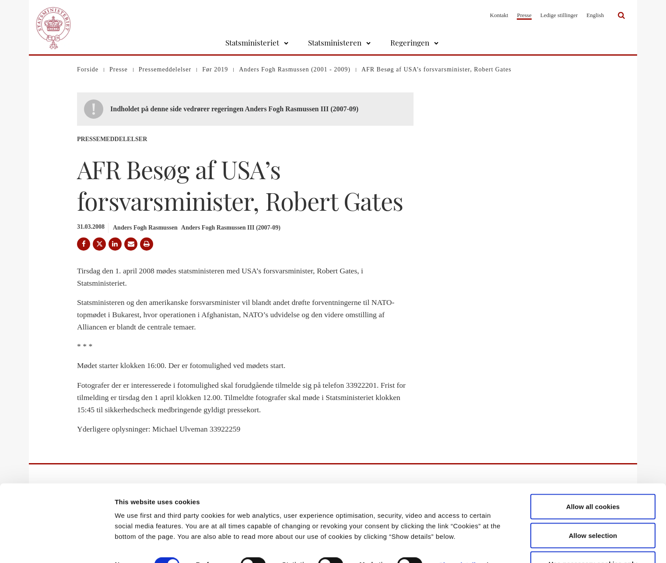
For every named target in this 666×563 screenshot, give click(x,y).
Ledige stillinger (559, 15)
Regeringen (409, 42)
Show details (459, 540)
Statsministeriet (252, 42)
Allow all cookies (593, 482)
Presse (524, 15)
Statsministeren (334, 42)
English (595, 15)
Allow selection (593, 511)
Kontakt (499, 15)
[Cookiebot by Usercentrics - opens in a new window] (56, 545)
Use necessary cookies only (593, 539)
